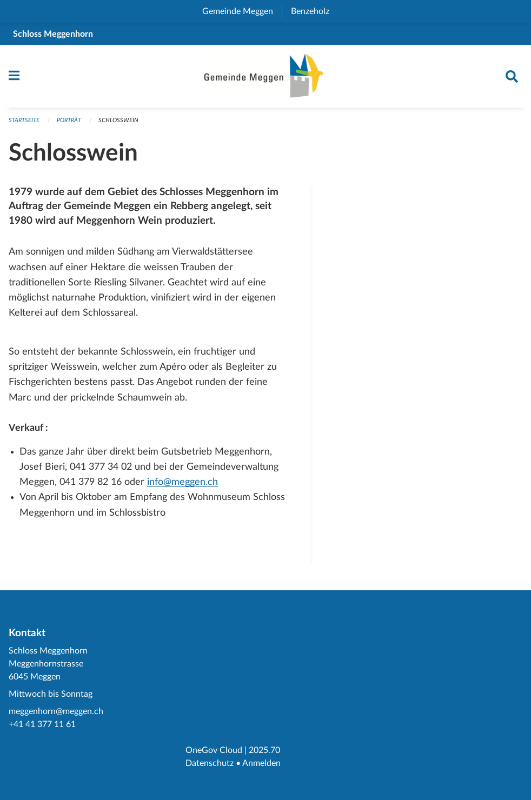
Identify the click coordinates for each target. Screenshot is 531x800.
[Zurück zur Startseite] (265, 76)
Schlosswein (118, 120)
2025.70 (264, 750)
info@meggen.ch (182, 481)
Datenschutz (209, 763)
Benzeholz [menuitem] (314, 11)
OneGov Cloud (213, 750)
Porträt (69, 120)
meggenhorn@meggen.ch (56, 711)
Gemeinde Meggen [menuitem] (242, 11)
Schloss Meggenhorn (53, 34)
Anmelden (261, 763)
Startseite (24, 120)
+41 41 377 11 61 (42, 724)
